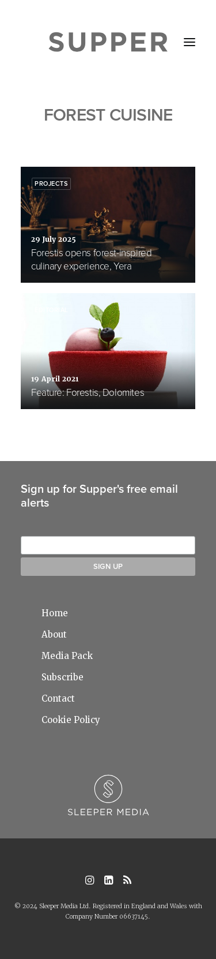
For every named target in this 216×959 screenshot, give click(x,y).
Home (54, 613)
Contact (58, 698)
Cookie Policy (70, 719)
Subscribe (62, 677)
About (54, 634)
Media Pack (67, 655)
